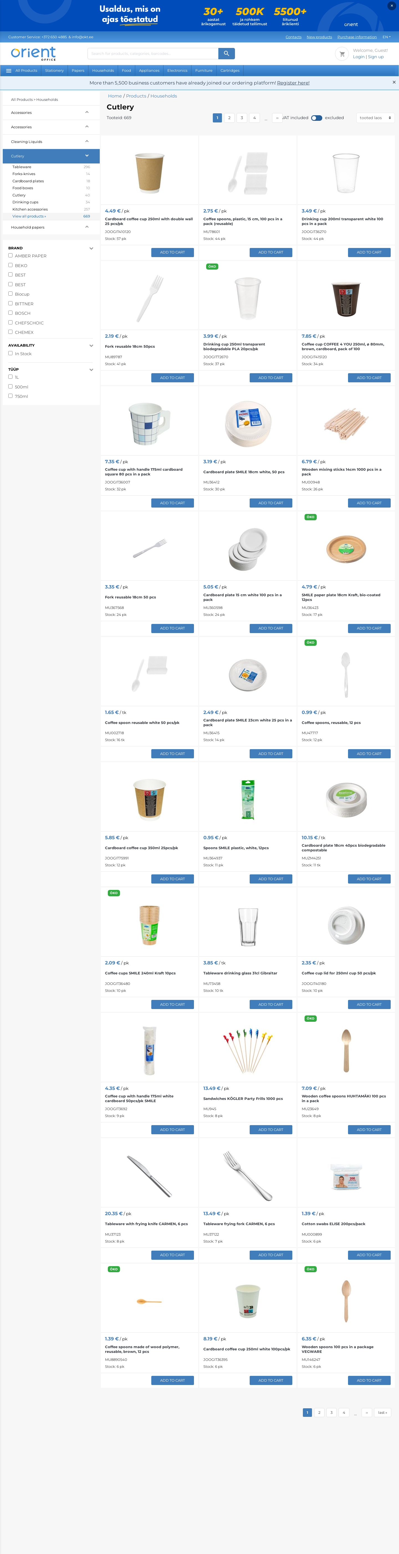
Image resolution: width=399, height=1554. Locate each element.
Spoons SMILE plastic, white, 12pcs (236, 848)
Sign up (376, 56)
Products (136, 96)
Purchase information (357, 37)
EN (385, 37)
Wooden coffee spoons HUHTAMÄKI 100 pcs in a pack (344, 1098)
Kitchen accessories (51, 209)
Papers (78, 70)
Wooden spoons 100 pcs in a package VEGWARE (338, 1349)
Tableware (51, 167)
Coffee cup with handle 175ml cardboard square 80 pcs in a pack (144, 471)
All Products (21, 70)
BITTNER (24, 303)
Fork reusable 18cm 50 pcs (130, 597)
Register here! (293, 83)
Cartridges (230, 70)
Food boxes (51, 188)
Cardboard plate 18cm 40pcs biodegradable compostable (343, 847)
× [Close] (392, 5)
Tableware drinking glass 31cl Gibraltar (240, 973)
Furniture (204, 70)
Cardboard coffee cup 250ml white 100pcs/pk (246, 1349)
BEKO (21, 265)
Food (126, 70)
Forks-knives (51, 174)
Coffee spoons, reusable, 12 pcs (331, 722)
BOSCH (22, 313)
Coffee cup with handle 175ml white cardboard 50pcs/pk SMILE (139, 1098)
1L (17, 377)
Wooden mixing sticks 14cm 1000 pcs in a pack (342, 471)
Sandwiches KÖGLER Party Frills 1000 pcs (243, 1098)
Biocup (22, 294)
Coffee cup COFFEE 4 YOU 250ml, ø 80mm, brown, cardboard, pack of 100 (343, 346)
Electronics (177, 70)
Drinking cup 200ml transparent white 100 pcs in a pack (342, 221)
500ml (21, 387)
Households (103, 70)
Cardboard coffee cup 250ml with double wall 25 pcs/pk (149, 221)
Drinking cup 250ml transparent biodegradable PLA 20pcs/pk (234, 346)
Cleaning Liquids (55, 140)
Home (115, 96)
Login (359, 56)
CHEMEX (24, 332)
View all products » (51, 216)
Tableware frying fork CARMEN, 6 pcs (239, 1224)
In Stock (23, 353)
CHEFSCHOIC (29, 323)
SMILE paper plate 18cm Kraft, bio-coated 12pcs (341, 597)
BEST (20, 275)
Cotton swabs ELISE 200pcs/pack (333, 1224)
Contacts (293, 37)
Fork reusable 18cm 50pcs (130, 346)
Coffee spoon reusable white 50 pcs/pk (142, 722)
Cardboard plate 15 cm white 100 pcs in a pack (242, 597)
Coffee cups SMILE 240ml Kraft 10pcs (140, 973)
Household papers (55, 226)
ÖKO (212, 266)
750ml (21, 396)
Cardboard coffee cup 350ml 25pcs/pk (141, 848)
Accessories (55, 111)
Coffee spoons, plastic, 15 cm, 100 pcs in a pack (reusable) (242, 221)
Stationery (54, 70)
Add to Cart (172, 252)
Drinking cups (51, 202)
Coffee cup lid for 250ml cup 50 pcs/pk (339, 973)
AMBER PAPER (31, 255)
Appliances (149, 70)
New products (319, 37)
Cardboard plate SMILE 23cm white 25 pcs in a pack (247, 722)
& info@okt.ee (50, 37)
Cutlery (55, 155)
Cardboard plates (51, 181)
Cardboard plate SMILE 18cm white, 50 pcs (244, 472)
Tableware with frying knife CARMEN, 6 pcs (146, 1224)
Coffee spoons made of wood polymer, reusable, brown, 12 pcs (142, 1349)
